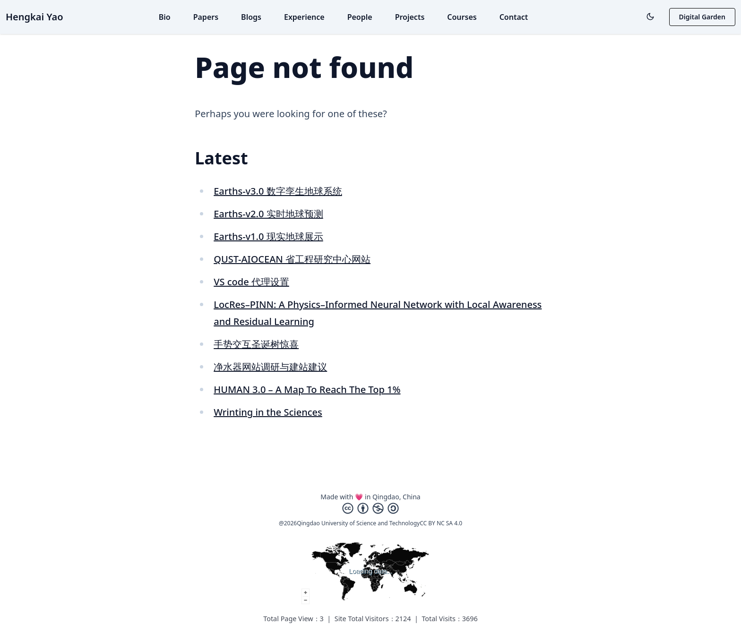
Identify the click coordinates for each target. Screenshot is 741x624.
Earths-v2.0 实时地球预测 (268, 213)
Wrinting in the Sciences (268, 412)
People (359, 17)
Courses (461, 17)
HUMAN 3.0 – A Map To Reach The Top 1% (307, 389)
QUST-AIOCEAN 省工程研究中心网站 (292, 259)
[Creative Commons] (370, 508)
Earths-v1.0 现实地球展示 (268, 236)
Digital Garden (702, 16)
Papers (205, 17)
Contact (514, 17)
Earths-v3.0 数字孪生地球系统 (278, 191)
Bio (165, 17)
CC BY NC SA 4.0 (441, 523)
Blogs (251, 17)
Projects (410, 17)
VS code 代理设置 (251, 281)
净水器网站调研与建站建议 (270, 366)
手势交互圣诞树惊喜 (256, 344)
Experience (304, 17)
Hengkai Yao (34, 16)
